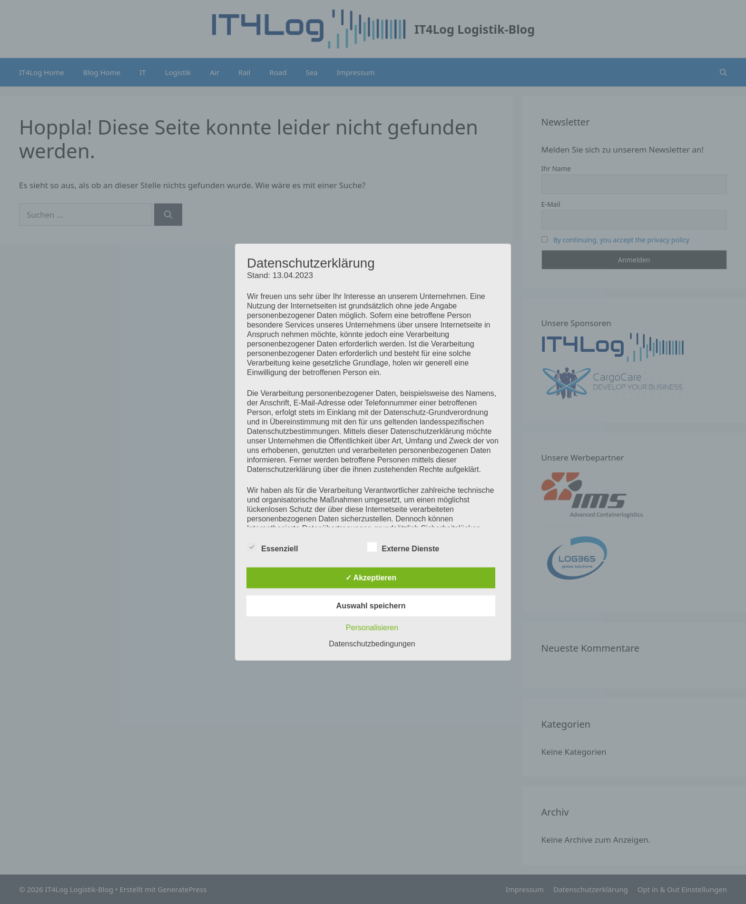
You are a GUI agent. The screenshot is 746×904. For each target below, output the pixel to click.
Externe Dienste (403, 546)
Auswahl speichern (371, 605)
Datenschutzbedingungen (372, 643)
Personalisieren (372, 627)
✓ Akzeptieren (371, 577)
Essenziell (272, 546)
